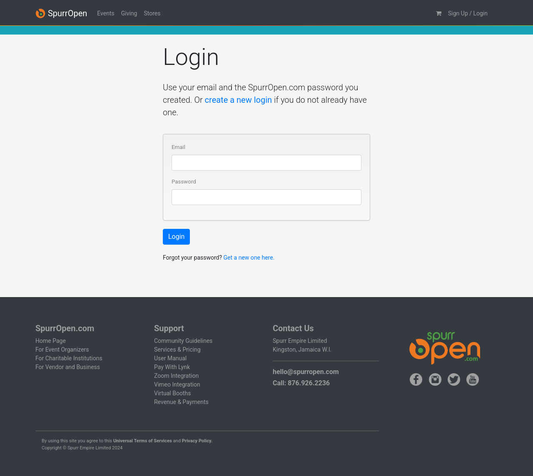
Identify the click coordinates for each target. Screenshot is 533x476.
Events (105, 13)
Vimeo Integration (177, 384)
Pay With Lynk (172, 367)
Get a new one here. (249, 257)
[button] (439, 13)
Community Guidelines (183, 340)
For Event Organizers (62, 349)
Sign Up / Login (468, 13)
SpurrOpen (61, 13)
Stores (152, 13)
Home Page (50, 340)
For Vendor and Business (67, 367)
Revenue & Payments (181, 402)
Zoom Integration (176, 375)
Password (184, 181)
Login (176, 236)
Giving (129, 13)
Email (178, 147)
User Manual (170, 358)
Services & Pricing (177, 349)
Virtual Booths (172, 393)
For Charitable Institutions (68, 358)
